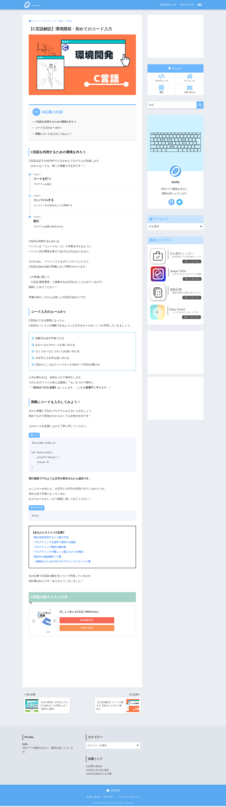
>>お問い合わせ (95, 767)
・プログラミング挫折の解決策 (50, 547)
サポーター (109, 798)
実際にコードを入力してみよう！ (53, 133)
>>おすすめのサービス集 (99, 774)
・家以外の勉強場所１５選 (47, 556)
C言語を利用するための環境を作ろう (55, 121)
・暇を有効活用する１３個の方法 (51, 537)
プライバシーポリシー (129, 798)
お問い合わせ (190, 89)
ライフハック (187, 4)
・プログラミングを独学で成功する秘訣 (55, 542)
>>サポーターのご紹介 (98, 770)
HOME (113, 791)
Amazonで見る (102, 620)
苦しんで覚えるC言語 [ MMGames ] (79, 611)
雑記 (199, 4)
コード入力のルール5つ (48, 127)
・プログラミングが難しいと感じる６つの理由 (59, 551)
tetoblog (36, 4)
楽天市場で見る (73, 620)
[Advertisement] (82, 663)
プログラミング (168, 4)
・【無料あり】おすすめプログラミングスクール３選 (63, 561)
